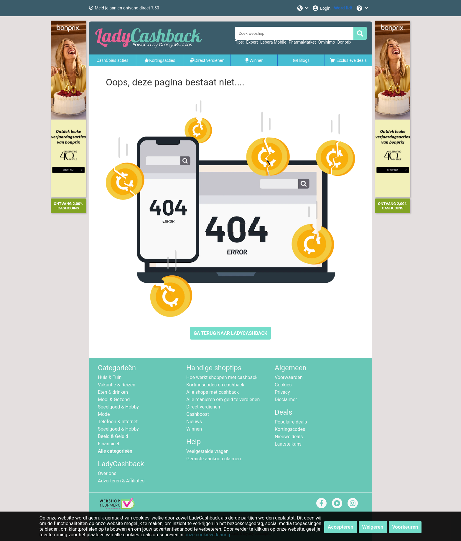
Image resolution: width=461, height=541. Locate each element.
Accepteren (340, 527)
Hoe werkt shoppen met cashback (222, 377)
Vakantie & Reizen (116, 385)
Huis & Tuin (109, 377)
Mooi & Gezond (114, 399)
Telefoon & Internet (118, 421)
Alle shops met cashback (212, 392)
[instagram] (353, 503)
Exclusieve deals (348, 60)
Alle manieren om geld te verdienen (223, 399)
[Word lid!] (343, 8)
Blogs (301, 60)
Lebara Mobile (273, 42)
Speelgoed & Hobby (118, 407)
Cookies (283, 385)
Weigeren (372, 527)
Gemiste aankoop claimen (213, 458)
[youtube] (337, 503)
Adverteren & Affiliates (121, 481)
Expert (252, 42)
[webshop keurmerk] (117, 507)
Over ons (107, 473)
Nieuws (194, 421)
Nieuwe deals (289, 436)
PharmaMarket (302, 42)
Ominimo (326, 42)
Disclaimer (286, 399)
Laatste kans (288, 444)
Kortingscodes (290, 429)
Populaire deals (291, 422)
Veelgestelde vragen (207, 451)
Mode (104, 414)
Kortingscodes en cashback (215, 385)
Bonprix (344, 42)
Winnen (194, 429)
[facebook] (321, 503)
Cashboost (197, 414)
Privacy (282, 392)
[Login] (321, 8)
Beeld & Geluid (113, 436)
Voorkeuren (405, 527)
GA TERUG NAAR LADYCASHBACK (230, 333)
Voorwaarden (289, 377)
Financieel (108, 443)
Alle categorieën (115, 451)
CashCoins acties (112, 60)
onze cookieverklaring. (208, 534)
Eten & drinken (113, 392)
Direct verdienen (203, 407)
